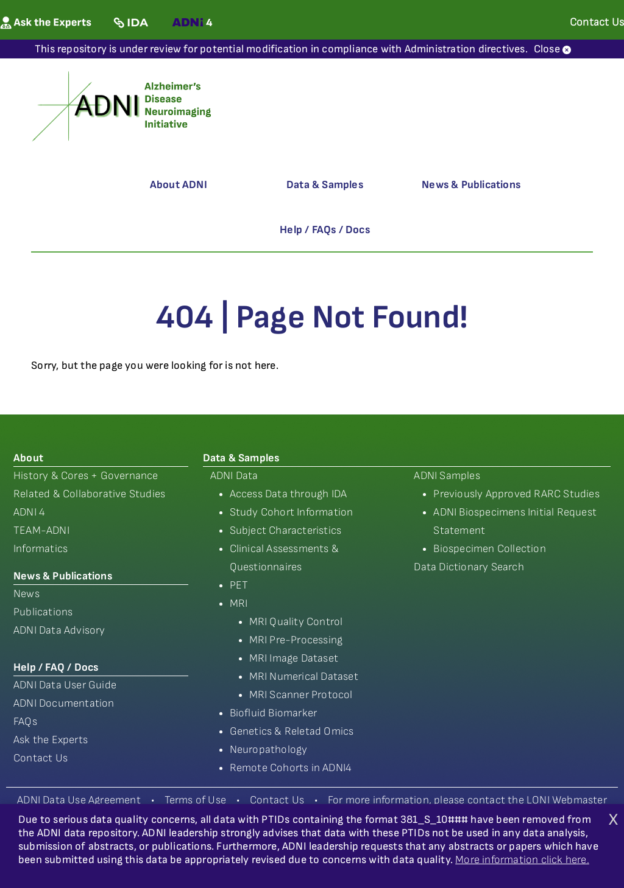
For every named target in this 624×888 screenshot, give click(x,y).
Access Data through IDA (288, 494)
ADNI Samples (447, 475)
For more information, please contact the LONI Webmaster (467, 800)
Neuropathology (269, 749)
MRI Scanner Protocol (301, 694)
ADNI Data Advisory (59, 630)
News (26, 593)
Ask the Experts (50, 739)
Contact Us (40, 758)
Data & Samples (324, 184)
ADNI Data (234, 475)
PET (239, 585)
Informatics (40, 548)
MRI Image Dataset (293, 658)
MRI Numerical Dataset (303, 676)
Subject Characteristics (286, 530)
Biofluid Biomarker (273, 713)
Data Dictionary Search (468, 567)
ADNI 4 (29, 512)
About (28, 458)
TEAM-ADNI (41, 530)
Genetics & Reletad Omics (292, 731)
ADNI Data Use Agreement (79, 800)
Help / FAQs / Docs (325, 229)
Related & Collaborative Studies (89, 494)
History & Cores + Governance (85, 475)
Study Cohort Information (291, 512)
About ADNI (178, 184)
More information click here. (522, 859)
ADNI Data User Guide (64, 685)
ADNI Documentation (64, 703)
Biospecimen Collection (489, 548)
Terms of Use (195, 800)
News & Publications (471, 184)
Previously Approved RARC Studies (516, 494)
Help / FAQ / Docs (55, 667)
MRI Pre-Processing (296, 640)
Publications (43, 612)
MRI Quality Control (296, 621)
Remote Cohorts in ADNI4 (291, 767)
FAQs (25, 721)
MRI (239, 603)
